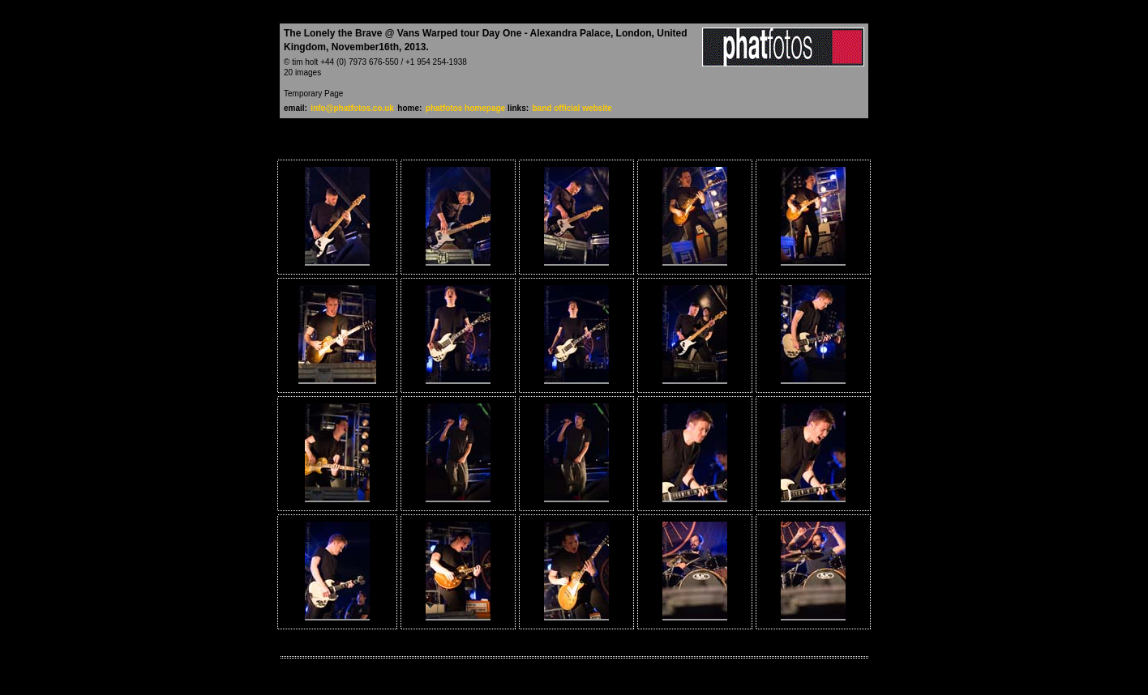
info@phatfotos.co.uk (352, 108)
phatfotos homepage (467, 108)
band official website (572, 108)
